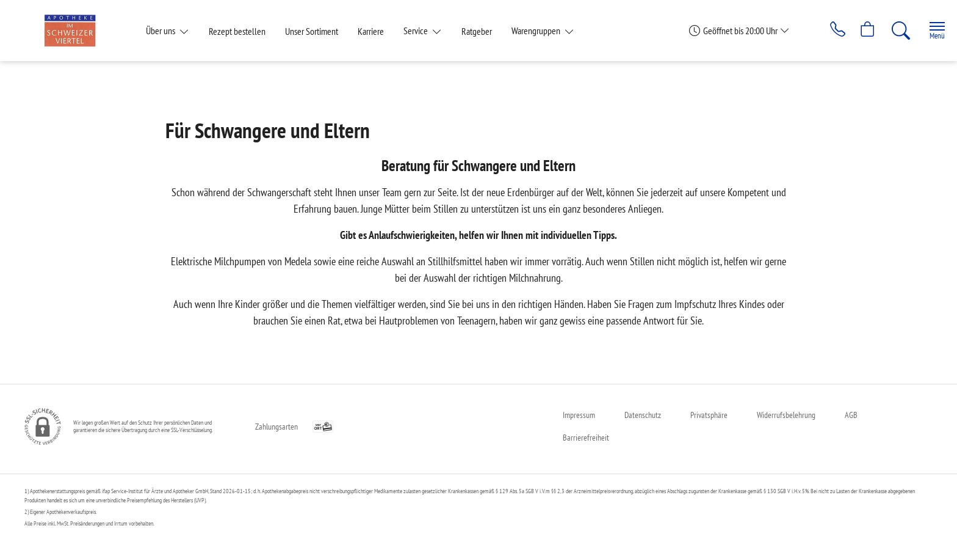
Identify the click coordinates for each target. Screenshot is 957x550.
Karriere (371, 31)
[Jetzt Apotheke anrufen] (826, 30)
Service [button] (416, 30)
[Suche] (893, 30)
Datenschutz (642, 414)
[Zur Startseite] (74, 30)
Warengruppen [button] (536, 30)
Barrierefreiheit (586, 437)
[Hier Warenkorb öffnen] (860, 30)
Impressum (579, 414)
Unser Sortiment (311, 31)
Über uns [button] (161, 30)
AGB (851, 414)
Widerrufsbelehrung (786, 414)
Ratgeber (476, 31)
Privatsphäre (709, 414)
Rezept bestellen (237, 31)
